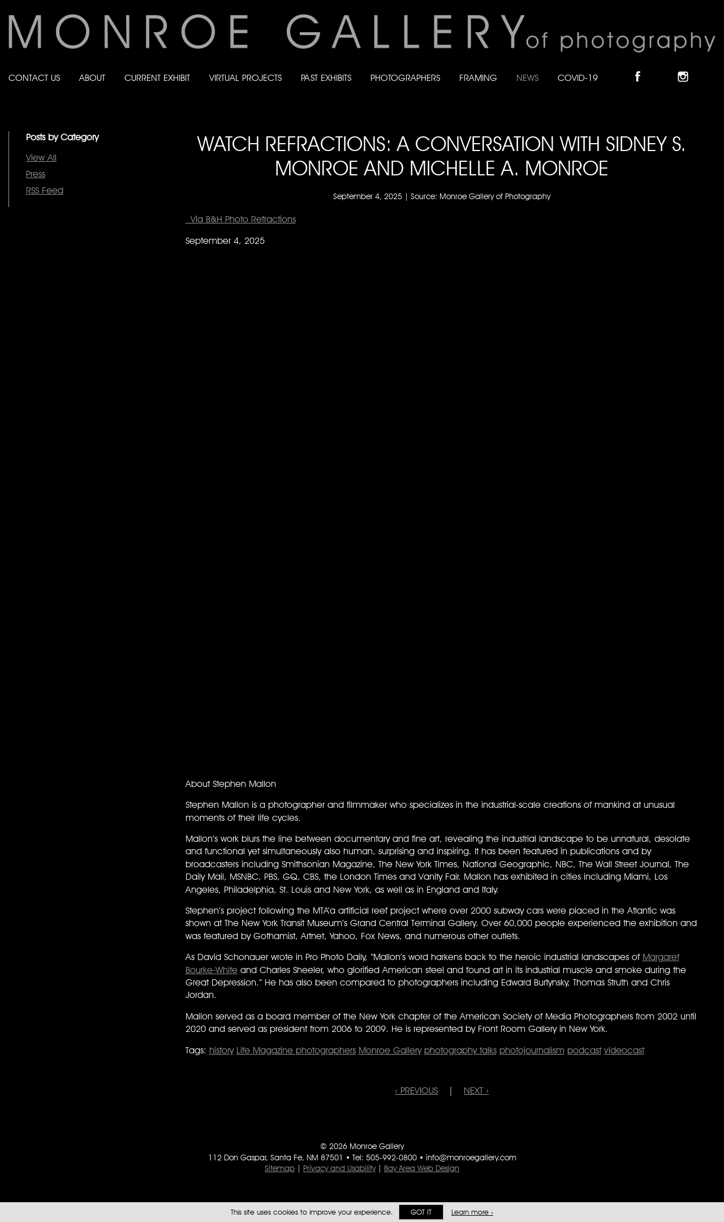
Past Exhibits (326, 77)
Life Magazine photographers (296, 1050)
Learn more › (472, 1212)
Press (35, 174)
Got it (421, 1212)
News (527, 77)
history (221, 1050)
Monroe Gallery (390, 1050)
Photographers (405, 77)
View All (41, 157)
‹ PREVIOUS (416, 1090)
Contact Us (34, 77)
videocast (624, 1050)
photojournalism (531, 1050)
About (92, 77)
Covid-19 (578, 77)
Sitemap (280, 1168)
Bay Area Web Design (421, 1168)
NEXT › (476, 1090)
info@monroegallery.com (471, 1157)
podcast (584, 1050)
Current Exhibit (157, 77)
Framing (478, 77)
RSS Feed (44, 190)
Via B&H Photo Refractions (241, 219)
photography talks (460, 1050)
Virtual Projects (245, 77)
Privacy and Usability (339, 1168)
